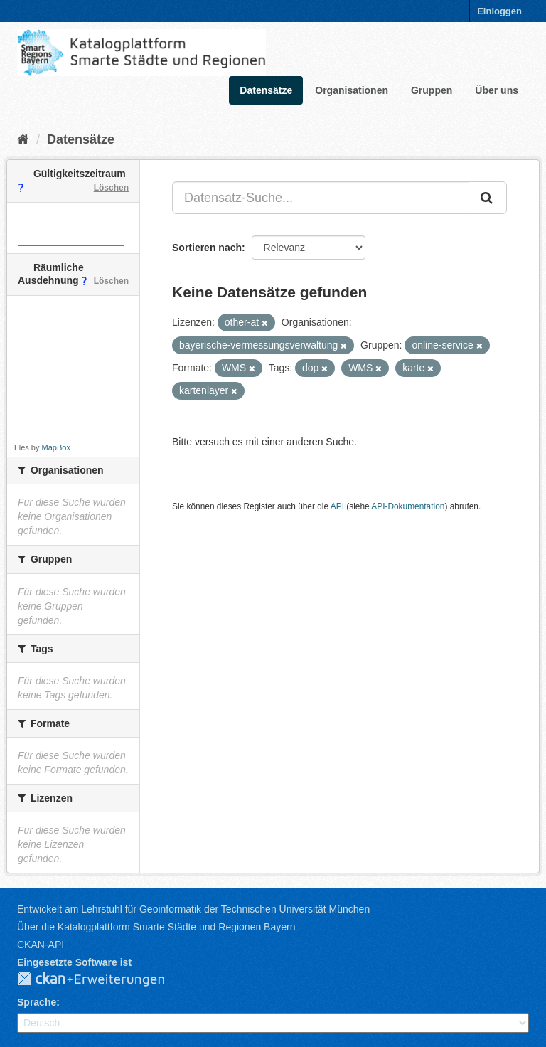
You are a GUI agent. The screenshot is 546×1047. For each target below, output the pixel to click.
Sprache (36, 1002)
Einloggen (499, 11)
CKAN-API (40, 944)
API (337, 506)
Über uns (496, 90)
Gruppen (431, 90)
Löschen (111, 188)
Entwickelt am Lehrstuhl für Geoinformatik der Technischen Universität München (193, 909)
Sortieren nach (207, 247)
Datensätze (266, 90)
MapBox (56, 447)
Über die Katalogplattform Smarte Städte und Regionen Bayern (156, 926)
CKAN (102, 979)
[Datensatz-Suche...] (320, 197)
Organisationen (351, 90)
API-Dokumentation (407, 506)
